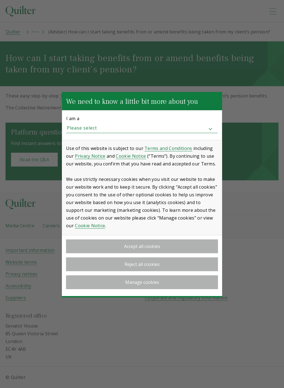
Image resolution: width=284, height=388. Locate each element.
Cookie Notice (131, 156)
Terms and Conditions (168, 148)
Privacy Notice (90, 156)
